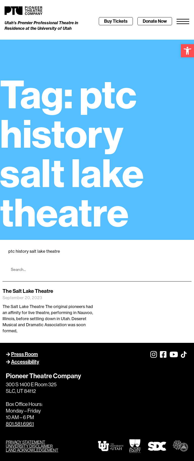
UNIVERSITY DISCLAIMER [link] (29, 446)
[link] (187, 50)
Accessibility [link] (25, 361)
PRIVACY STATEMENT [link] (25, 442)
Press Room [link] (24, 354)
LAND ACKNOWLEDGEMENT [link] (32, 450)
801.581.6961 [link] (20, 424)
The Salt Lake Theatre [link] (28, 291)
